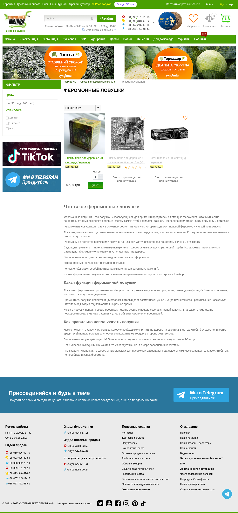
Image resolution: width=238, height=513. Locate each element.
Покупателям (129, 443)
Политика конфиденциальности (140, 484)
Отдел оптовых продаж (82, 440)
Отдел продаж (16, 445)
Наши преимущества (192, 484)
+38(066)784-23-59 (77, 445)
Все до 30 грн (125, 4)
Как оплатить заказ (133, 448)
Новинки (185, 432)
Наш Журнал (58, 4)
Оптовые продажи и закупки (138, 453)
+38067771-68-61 (137, 28)
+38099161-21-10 (137, 17)
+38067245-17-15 (137, 24)
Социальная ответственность (197, 489)
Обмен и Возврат (132, 463)
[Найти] (106, 18)
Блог (45, 4)
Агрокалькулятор (79, 4)
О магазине (189, 426)
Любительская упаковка (136, 458)
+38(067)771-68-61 (19, 483)
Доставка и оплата (28, 4)
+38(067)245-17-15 (19, 478)
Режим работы (16, 426)
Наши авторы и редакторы (195, 443)
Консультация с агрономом (85, 458)
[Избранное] (193, 20)
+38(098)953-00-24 (77, 469)
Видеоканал (187, 453)
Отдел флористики (78, 426)
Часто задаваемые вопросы (196, 473)
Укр (231, 4)
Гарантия (9, 4)
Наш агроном (188, 448)
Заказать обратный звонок (183, 4)
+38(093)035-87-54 (19, 457)
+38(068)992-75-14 (19, 463)
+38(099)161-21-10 (19, 468)
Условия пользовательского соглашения (145, 479)
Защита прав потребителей (138, 468)
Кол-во (96, 171)
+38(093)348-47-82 (19, 473)
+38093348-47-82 (137, 21)
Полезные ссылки (136, 426)
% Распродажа (102, 4)
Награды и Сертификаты (194, 479)
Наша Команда (189, 437)
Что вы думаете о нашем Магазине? (201, 458)
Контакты (127, 432)
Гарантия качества (133, 473)
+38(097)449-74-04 (77, 451)
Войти (209, 4)
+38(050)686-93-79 (19, 452)
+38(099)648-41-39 (77, 464)
